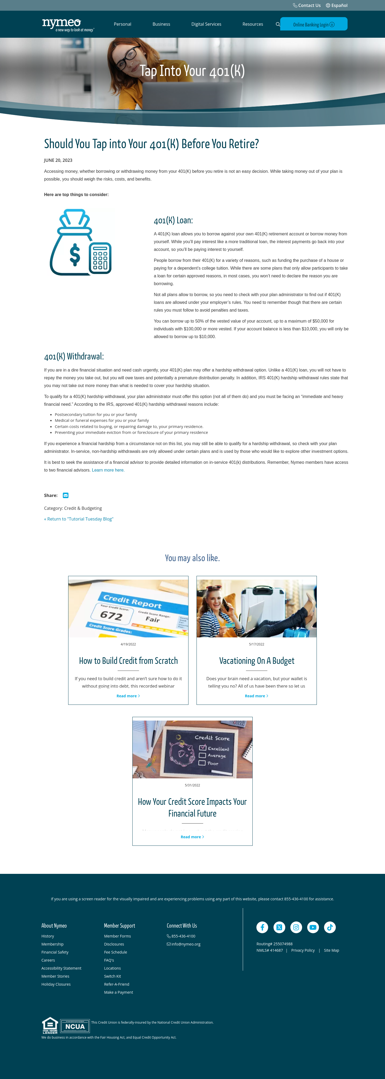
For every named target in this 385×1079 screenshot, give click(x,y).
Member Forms (117, 935)
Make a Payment (118, 991)
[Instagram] (296, 927)
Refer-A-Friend (116, 983)
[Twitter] (279, 927)
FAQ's (109, 959)
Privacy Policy (303, 949)
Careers (48, 959)
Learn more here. (108, 470)
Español (337, 5)
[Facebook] (262, 927)
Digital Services (206, 24)
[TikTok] (330, 927)
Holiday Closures (56, 983)
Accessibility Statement (61, 967)
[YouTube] (313, 927)
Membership (52, 943)
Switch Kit (112, 975)
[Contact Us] (307, 5)
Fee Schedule (115, 951)
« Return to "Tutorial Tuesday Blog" (79, 519)
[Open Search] (277, 24)
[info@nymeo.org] (195, 944)
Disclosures (114, 943)
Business (161, 24)
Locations (112, 967)
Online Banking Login (316, 24)
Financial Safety (54, 951)
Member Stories (55, 975)
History (47, 935)
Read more (128, 695)
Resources (252, 24)
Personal (122, 24)
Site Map (331, 949)
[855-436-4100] (195, 936)
